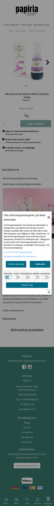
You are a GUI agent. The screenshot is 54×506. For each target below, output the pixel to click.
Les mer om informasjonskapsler (18, 252)
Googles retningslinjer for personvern (20, 256)
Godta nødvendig (16, 264)
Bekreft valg (27, 285)
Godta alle (40, 264)
